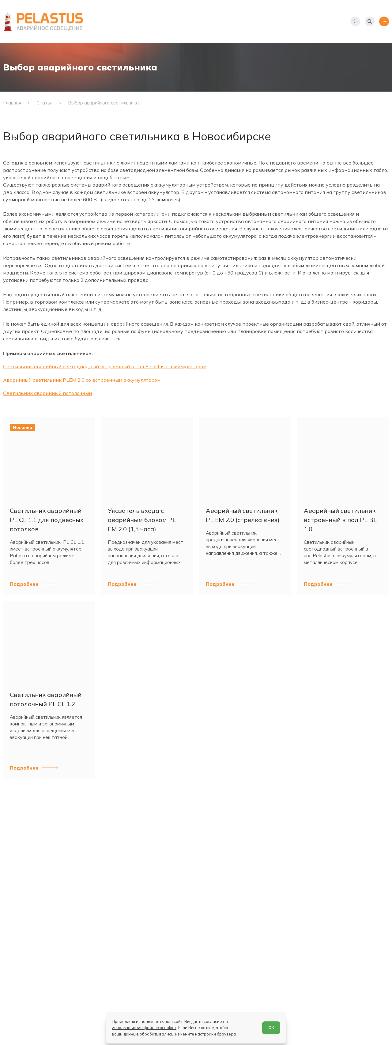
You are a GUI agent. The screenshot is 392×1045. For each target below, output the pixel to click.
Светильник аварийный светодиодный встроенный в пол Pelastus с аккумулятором (104, 366)
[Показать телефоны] (355, 21)
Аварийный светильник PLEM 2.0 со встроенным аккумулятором (81, 380)
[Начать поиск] (370, 21)
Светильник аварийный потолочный (47, 393)
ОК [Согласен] (271, 1027)
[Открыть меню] (384, 21)
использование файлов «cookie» (144, 1027)
